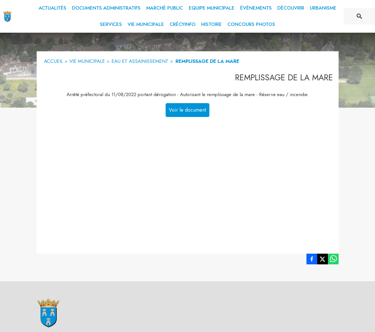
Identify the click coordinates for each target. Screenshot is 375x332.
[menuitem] (52, 8)
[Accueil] (7, 16)
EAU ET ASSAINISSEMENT (139, 61)
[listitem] (311, 260)
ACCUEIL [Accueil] (53, 61)
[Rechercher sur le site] (359, 16)
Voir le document (187, 110)
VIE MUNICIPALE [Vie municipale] (87, 61)
